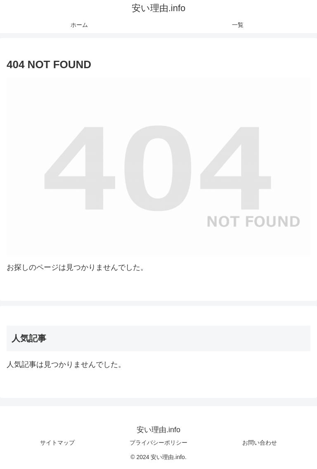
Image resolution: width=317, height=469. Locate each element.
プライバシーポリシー (158, 442)
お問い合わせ (259, 442)
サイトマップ (57, 442)
